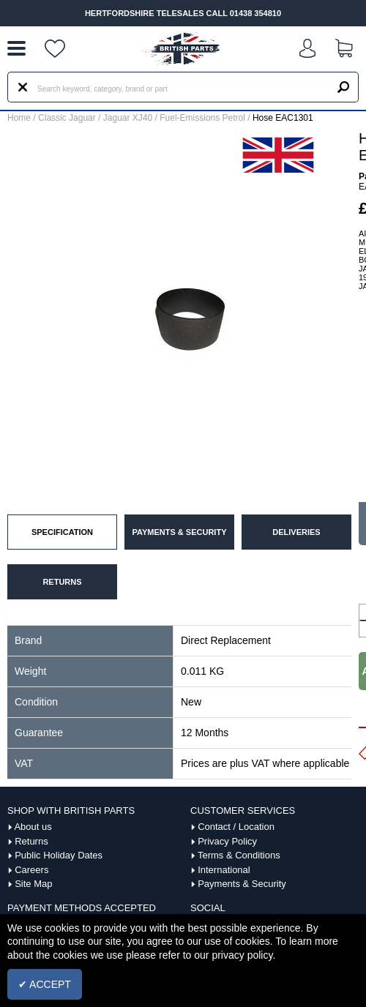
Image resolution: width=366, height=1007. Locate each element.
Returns (31, 841)
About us (32, 826)
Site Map (33, 883)
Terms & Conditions (239, 855)
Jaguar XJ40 (127, 118)
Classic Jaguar (67, 118)
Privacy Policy (227, 841)
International (224, 869)
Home (19, 118)
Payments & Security (242, 883)
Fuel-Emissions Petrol (202, 118)
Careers (31, 869)
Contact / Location (236, 826)
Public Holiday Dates (58, 855)
